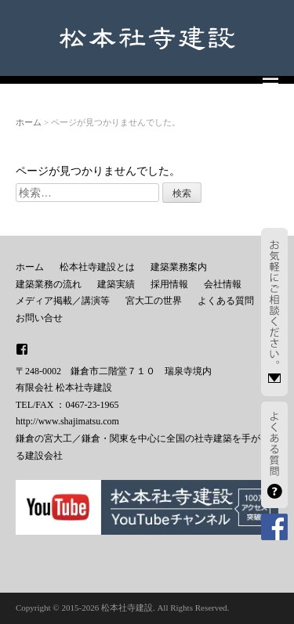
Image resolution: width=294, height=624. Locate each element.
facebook (22, 349)
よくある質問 (226, 300)
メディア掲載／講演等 (63, 300)
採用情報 (169, 284)
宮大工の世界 (153, 300)
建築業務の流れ (49, 284)
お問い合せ (39, 317)
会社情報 (222, 284)
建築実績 (116, 284)
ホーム (29, 122)
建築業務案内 (179, 267)
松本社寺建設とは (97, 267)
